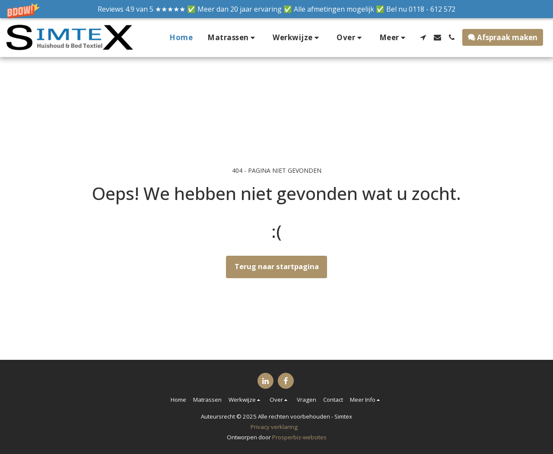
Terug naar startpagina (277, 266)
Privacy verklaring (274, 427)
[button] (276, 9)
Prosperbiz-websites (299, 437)
